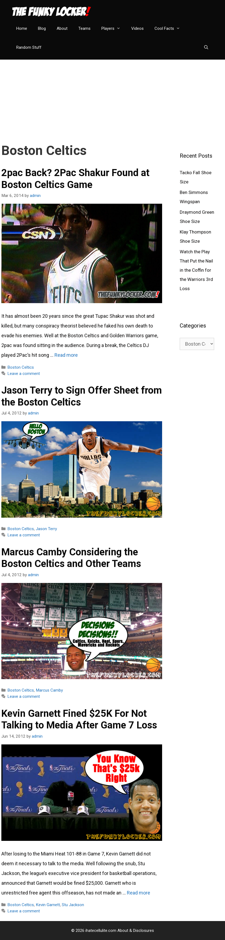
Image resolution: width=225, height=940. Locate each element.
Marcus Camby (49, 690)
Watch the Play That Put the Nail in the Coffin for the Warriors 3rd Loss (196, 270)
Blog (42, 28)
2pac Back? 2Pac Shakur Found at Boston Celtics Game (75, 178)
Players (113, 28)
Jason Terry (46, 528)
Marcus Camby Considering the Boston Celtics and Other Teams (71, 557)
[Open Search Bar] (206, 47)
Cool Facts (170, 28)
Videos (137, 28)
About (62, 28)
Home (21, 28)
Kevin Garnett (48, 904)
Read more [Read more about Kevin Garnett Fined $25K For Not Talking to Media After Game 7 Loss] (138, 893)
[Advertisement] (112, 97)
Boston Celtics (20, 367)
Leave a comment (23, 373)
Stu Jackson (73, 904)
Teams (84, 28)
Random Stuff (28, 47)
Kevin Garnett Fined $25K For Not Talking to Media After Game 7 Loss (79, 719)
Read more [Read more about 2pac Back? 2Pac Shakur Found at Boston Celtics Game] (66, 355)
